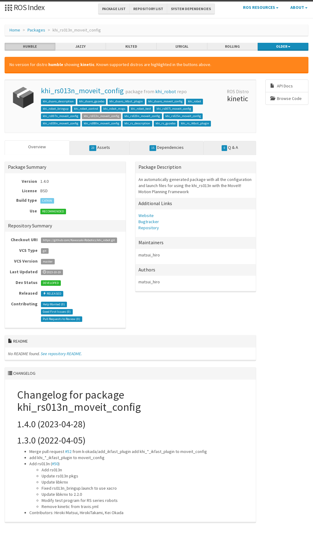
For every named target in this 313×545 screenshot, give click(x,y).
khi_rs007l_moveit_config (173, 109)
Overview (37, 146)
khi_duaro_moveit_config (165, 101)
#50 (55, 463)
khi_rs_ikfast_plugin (195, 123)
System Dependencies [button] (191, 8)
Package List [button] (114, 8)
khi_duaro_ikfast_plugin (126, 101)
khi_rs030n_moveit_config (60, 123)
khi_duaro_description (58, 101)
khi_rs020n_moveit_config (142, 116)
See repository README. (61, 353)
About (298, 7)
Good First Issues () (57, 312)
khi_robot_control (86, 109)
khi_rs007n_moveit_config (60, 116)
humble (30, 46)
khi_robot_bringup (55, 109)
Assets (99, 148)
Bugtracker (148, 221)
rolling (232, 46)
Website (146, 215)
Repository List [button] (148, 8)
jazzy (80, 46)
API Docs (281, 86)
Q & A (230, 148)
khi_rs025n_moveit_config (183, 116)
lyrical (181, 46)
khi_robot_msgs (114, 109)
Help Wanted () (54, 304)
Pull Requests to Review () (61, 319)
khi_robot (165, 91)
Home (14, 30)
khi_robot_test (141, 109)
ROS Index (25, 7)
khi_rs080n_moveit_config (101, 123)
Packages (36, 30)
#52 (68, 451)
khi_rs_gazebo (165, 123)
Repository (148, 227)
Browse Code (286, 98)
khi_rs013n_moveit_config (82, 90)
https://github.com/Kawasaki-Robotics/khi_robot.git (79, 240)
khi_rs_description (137, 123)
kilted (131, 46)
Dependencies (166, 148)
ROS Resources (260, 7)
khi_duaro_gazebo (91, 101)
